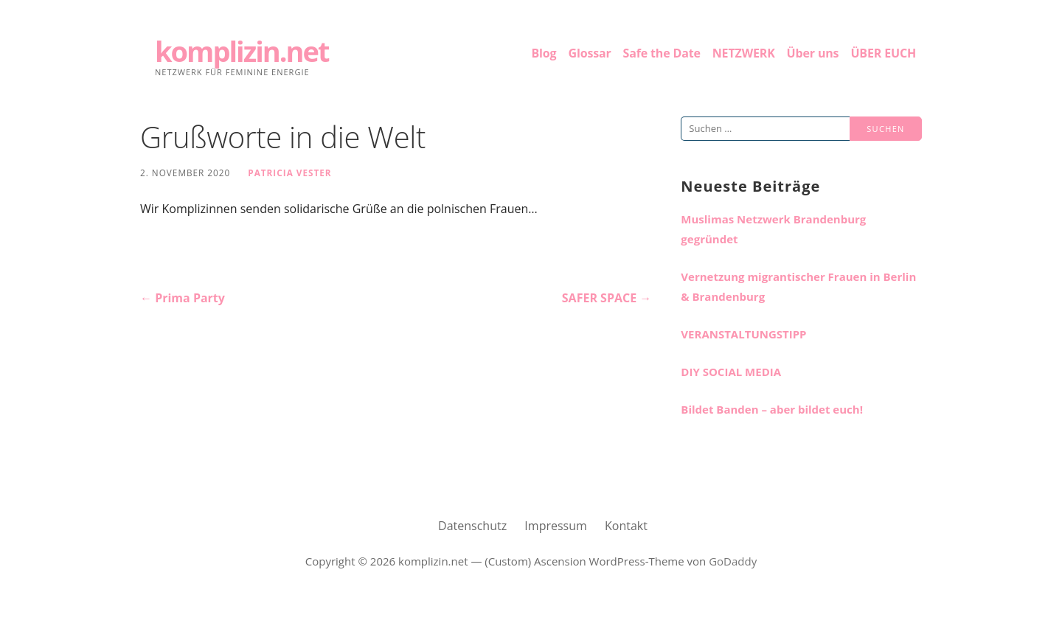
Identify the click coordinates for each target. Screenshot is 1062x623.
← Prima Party (182, 298)
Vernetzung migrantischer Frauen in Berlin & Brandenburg (798, 286)
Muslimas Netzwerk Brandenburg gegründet (773, 229)
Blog (544, 53)
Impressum (555, 526)
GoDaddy (733, 561)
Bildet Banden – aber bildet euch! (772, 409)
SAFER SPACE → (607, 298)
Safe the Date (662, 53)
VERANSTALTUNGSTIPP (743, 334)
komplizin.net (242, 51)
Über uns (813, 53)
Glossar (589, 53)
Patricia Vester (289, 172)
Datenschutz (472, 526)
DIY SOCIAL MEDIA (731, 371)
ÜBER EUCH (883, 53)
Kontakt (626, 526)
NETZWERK (743, 53)
